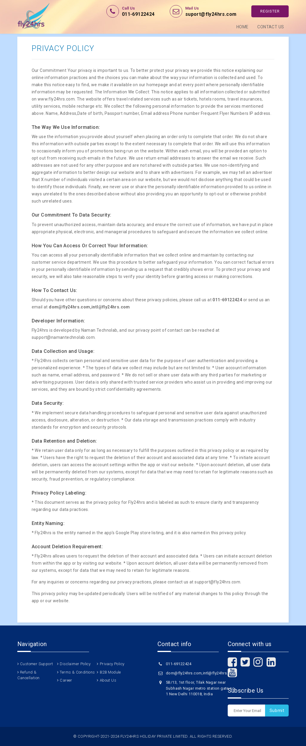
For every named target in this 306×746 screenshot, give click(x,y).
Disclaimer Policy (75, 664)
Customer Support (36, 664)
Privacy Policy (112, 664)
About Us (108, 680)
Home (242, 26)
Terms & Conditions (77, 672)
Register (270, 11)
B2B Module (110, 672)
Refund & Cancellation (28, 675)
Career (66, 680)
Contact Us (270, 26)
